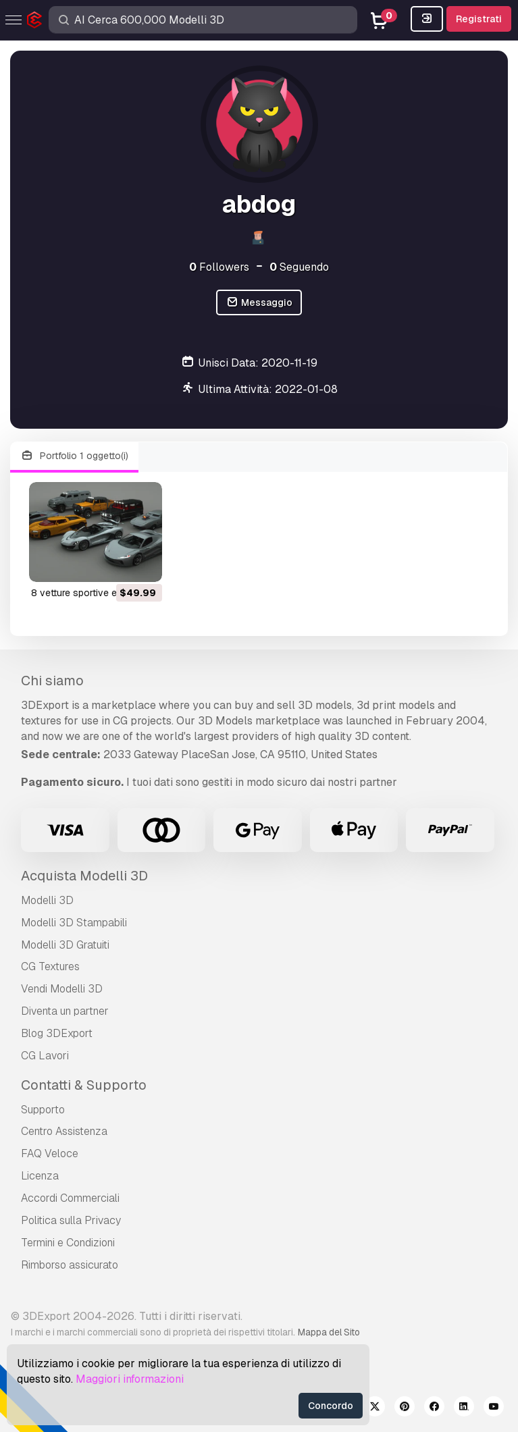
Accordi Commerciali (70, 1198)
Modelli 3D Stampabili (74, 923)
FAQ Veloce (49, 1153)
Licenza (40, 1176)
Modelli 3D (47, 900)
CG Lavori (45, 1056)
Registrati (479, 19)
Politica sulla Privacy (71, 1220)
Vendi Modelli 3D (62, 989)
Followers (219, 267)
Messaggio (259, 302)
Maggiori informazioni (130, 1379)
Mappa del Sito (329, 1332)
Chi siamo (52, 680)
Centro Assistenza (64, 1131)
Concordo (330, 1406)
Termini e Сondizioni (68, 1243)
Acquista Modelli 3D (84, 875)
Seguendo (299, 267)
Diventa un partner (65, 1011)
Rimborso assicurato (69, 1265)
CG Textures (50, 966)
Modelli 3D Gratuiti (65, 945)
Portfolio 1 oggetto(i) (74, 456)
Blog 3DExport (57, 1033)
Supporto (43, 1110)
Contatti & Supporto (84, 1085)
